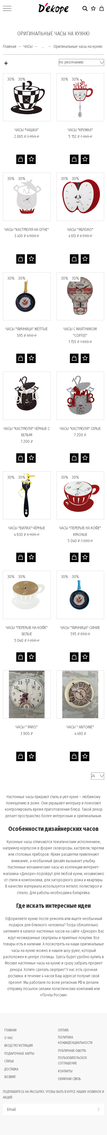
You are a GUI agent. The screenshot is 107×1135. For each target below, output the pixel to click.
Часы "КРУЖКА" (80, 130)
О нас (8, 1038)
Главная (9, 46)
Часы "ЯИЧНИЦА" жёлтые (27, 329)
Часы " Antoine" (80, 727)
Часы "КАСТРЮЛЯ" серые (80, 428)
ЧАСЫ (28, 46)
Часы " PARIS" (27, 727)
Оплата (63, 1030)
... (43, 46)
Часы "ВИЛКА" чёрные (27, 528)
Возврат (10, 1077)
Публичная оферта (72, 1051)
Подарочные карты (19, 1054)
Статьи (9, 1061)
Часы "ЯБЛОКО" (80, 229)
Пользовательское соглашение (72, 1060)
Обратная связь (69, 1079)
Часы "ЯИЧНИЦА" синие (80, 627)
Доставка (11, 1069)
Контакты (65, 1071)
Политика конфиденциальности (75, 1040)
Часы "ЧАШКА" (27, 130)
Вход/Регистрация (18, 1046)
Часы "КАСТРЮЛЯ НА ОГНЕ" (27, 229)
